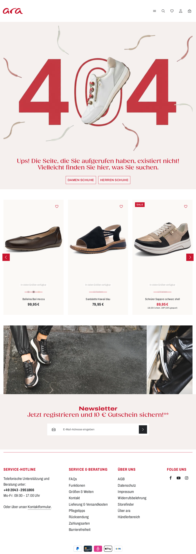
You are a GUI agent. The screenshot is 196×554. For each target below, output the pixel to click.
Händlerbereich (129, 521)
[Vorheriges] (6, 260)
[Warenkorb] (189, 12)
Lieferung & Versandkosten (88, 508)
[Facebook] (171, 482)
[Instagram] (187, 482)
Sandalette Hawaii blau (98, 302)
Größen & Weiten (81, 495)
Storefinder (126, 508)
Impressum (126, 495)
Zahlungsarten (79, 527)
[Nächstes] (190, 260)
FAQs (73, 483)
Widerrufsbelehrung (132, 502)
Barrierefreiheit (79, 533)
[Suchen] (163, 12)
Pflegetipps (77, 514)
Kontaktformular (39, 510)
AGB (121, 483)
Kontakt (74, 502)
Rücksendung (79, 521)
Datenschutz (127, 489)
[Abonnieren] (143, 433)
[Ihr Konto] (180, 12)
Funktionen (77, 489)
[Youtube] (179, 482)
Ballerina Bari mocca (33, 302)
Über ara (124, 514)
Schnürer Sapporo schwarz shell (162, 302)
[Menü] (154, 12)
